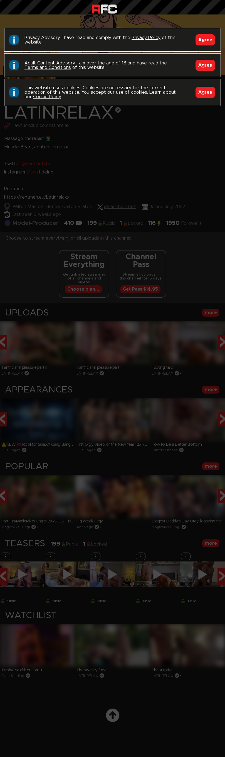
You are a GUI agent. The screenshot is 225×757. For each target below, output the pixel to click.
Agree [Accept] (205, 40)
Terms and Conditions (47, 67)
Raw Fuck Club (104, 8)
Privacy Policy (146, 37)
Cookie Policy (47, 97)
